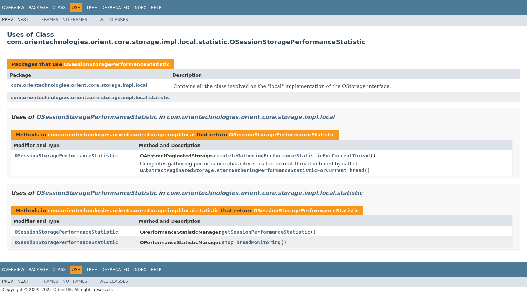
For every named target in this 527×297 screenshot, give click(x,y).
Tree (91, 7)
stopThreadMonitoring (251, 242)
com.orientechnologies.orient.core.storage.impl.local (79, 85)
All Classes (114, 19)
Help (156, 7)
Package (38, 7)
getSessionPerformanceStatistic (266, 232)
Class (59, 7)
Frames (49, 19)
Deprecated (115, 7)
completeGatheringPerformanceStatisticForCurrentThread (292, 155)
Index (140, 7)
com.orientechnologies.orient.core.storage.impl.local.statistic (90, 97)
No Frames (75, 19)
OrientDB (62, 289)
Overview (13, 7)
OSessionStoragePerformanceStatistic (116, 64)
